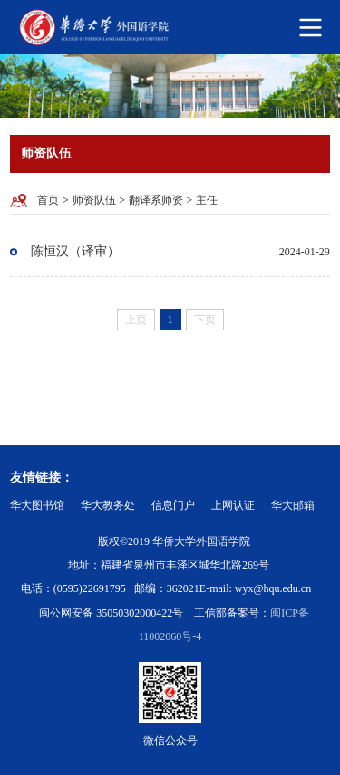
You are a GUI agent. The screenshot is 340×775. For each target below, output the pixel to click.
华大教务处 (108, 505)
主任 (207, 200)
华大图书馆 (37, 505)
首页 (48, 200)
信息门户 (173, 505)
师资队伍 (94, 200)
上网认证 (233, 505)
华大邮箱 (293, 505)
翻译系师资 (156, 200)
